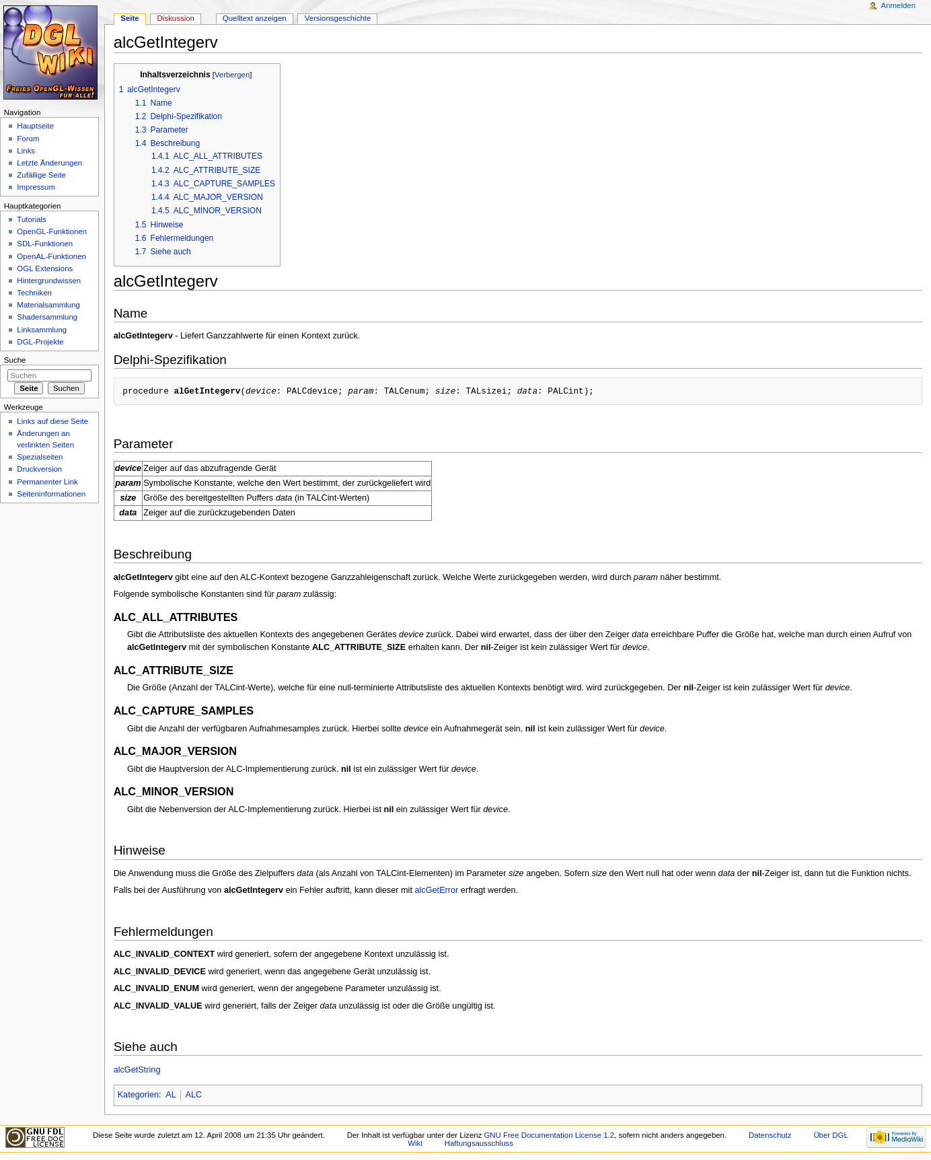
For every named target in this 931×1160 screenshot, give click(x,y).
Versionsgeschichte (338, 18)
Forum (28, 139)
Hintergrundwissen (49, 281)
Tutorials (31, 219)
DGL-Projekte (40, 342)
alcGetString (137, 1070)
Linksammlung (42, 330)
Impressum (36, 187)
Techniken (34, 293)
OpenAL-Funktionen (51, 256)
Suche (15, 360)
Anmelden (898, 5)
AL (170, 1094)
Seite (129, 18)
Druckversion (39, 469)
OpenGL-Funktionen (52, 231)
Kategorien (138, 1094)
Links (26, 151)
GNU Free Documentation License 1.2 (549, 1135)
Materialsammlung (48, 305)
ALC (193, 1094)
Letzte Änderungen (49, 163)
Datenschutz (770, 1135)
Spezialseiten (40, 457)
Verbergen (232, 75)
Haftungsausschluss (479, 1143)
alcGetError (436, 890)
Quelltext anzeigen (255, 18)
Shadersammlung (47, 317)
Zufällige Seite (41, 175)
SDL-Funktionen (45, 244)
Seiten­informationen (51, 494)
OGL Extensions (45, 268)
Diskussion (175, 18)
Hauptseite (35, 126)
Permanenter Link (47, 482)
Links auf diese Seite (52, 421)
